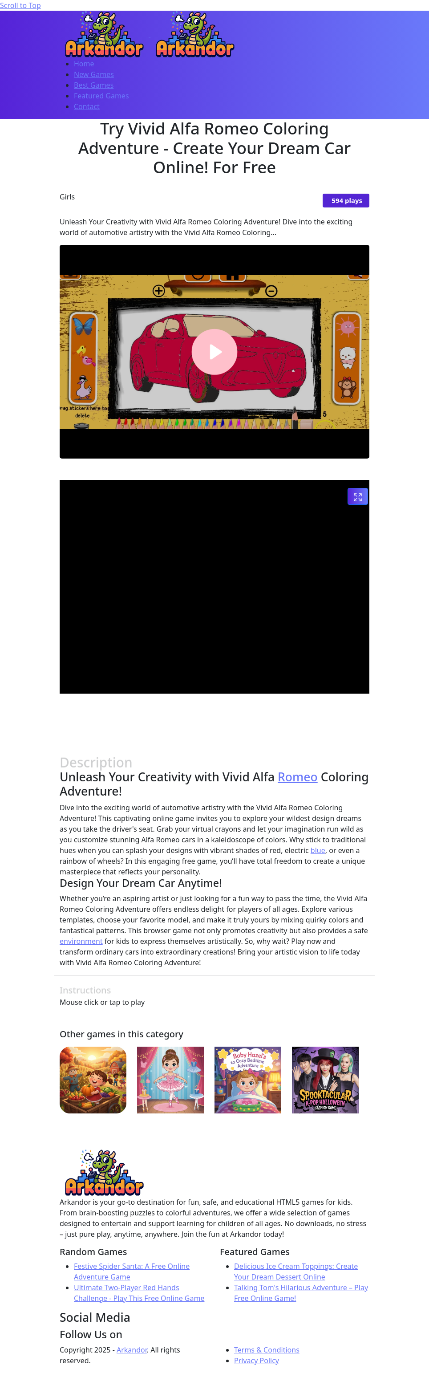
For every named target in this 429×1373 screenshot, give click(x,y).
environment (81, 941)
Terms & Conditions (266, 1350)
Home (84, 64)
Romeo (298, 777)
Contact (87, 106)
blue (318, 850)
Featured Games (101, 96)
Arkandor (132, 1350)
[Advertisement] (222, 721)
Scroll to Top (20, 5)
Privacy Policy (256, 1360)
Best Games (93, 85)
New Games (94, 74)
